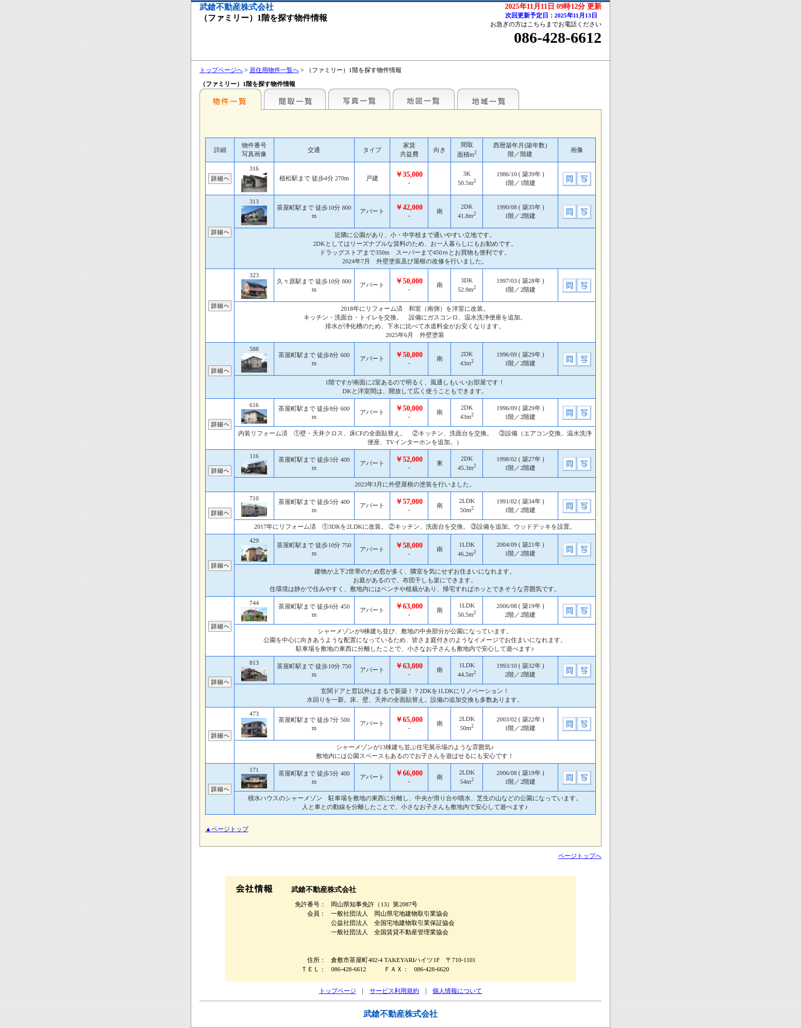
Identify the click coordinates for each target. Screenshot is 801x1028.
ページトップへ (580, 856)
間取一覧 (295, 99)
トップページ (337, 991)
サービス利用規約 (394, 991)
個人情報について (457, 991)
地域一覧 (488, 99)
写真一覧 (359, 99)
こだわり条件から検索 (230, 99)
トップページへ (221, 70)
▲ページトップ (226, 829)
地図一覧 (424, 99)
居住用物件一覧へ (274, 70)
